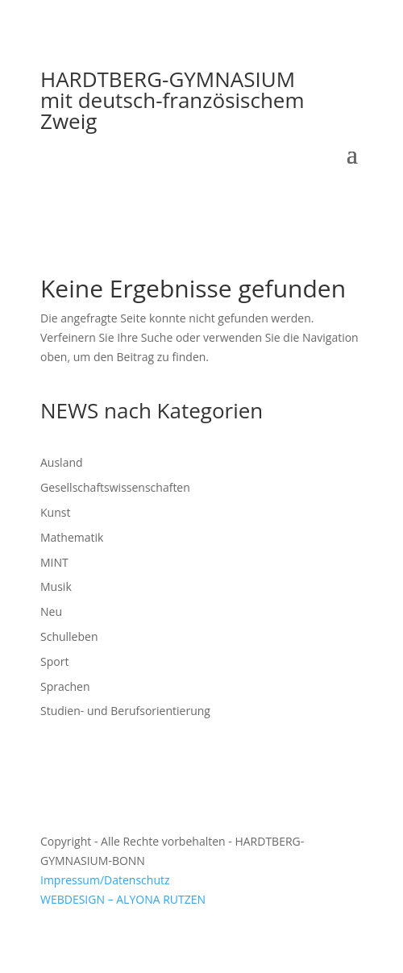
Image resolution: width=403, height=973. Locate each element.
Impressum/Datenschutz (105, 880)
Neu (51, 611)
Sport (54, 661)
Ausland (61, 462)
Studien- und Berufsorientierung (125, 710)
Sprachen (64, 686)
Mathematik (71, 537)
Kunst (55, 512)
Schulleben (69, 636)
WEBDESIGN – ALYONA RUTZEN (123, 899)
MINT (54, 562)
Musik (56, 586)
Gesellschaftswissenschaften (115, 487)
